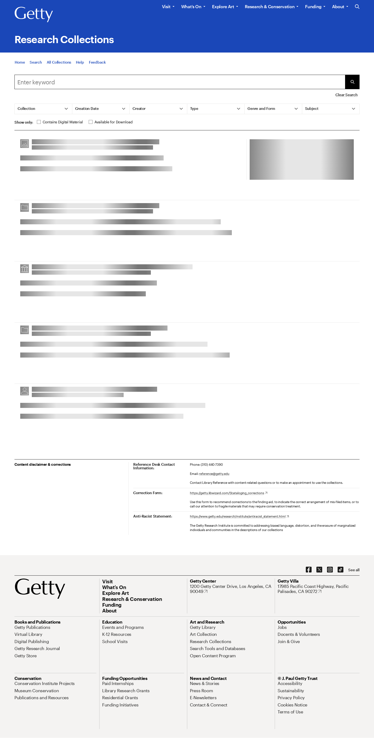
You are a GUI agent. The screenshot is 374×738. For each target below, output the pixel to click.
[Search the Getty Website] (357, 6)
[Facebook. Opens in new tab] (309, 570)
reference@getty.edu (214, 474)
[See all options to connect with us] (354, 570)
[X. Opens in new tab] (319, 570)
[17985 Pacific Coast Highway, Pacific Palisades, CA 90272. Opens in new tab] (319, 589)
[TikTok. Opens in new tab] (340, 570)
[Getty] (33, 15)
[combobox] (179, 82)
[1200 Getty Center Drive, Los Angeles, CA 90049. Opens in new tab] (231, 589)
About (338, 6)
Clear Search (346, 95)
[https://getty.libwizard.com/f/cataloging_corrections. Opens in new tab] (228, 493)
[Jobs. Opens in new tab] (282, 627)
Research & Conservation (270, 6)
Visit (166, 6)
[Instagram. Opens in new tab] (330, 570)
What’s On (191, 6)
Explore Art (223, 6)
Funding (313, 6)
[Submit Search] (352, 82)
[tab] (43, 109)
